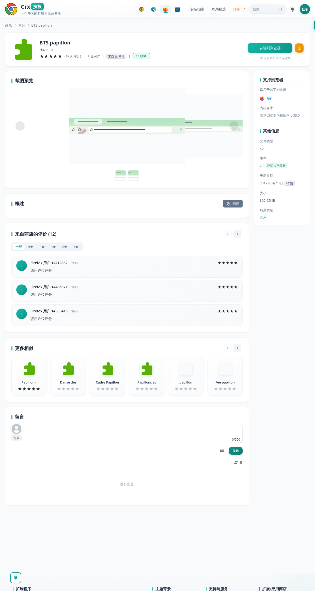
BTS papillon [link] (41, 25)
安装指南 (197, 9)
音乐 (21, 25)
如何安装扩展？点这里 (275, 58)
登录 (305, 9)
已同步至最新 (276, 166)
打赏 (239, 9)
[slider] (50, 56)
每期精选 (219, 9)
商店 (8, 25)
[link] (8, 25)
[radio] (18, 247)
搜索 (268, 9)
